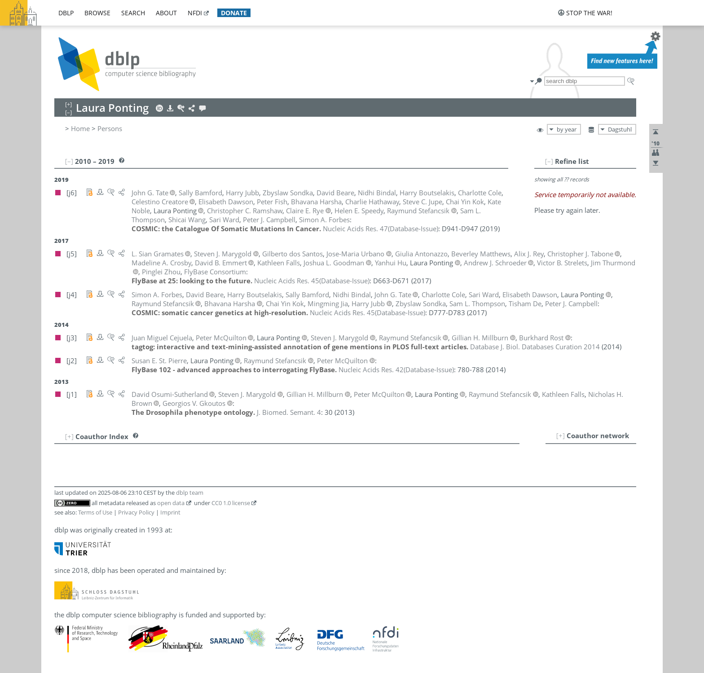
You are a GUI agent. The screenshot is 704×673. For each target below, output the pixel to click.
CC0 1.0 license (230, 503)
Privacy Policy (136, 512)
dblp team (189, 492)
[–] (549, 161)
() (380, 228)
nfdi (195, 13)
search (133, 13)
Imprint (170, 512)
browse (97, 13)
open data (171, 503)
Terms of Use (95, 512)
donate (234, 13)
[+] (560, 435)
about (166, 13)
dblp (66, 13)
